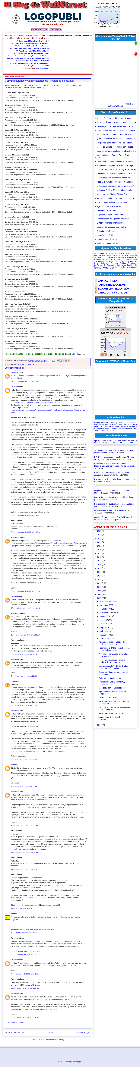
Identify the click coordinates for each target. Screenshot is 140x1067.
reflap (13, 681)
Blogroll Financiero (101, 423)
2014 (99, 572)
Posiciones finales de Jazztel (111, 713)
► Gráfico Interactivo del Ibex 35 (108, 243)
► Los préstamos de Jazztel (106, 239)
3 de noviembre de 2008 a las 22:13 (25, 955)
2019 (99, 553)
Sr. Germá (129, 261)
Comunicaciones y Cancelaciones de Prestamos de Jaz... (114, 708)
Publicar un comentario (17, 1023)
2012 (99, 579)
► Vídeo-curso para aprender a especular (112, 178)
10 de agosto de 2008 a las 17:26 (24, 933)
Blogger (78, 1062)
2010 (99, 587)
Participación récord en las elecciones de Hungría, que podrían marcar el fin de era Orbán (114, 465)
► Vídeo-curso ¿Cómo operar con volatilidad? (114, 186)
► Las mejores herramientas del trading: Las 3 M (115, 151)
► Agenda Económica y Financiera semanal (113, 118)
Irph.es (97, 441)
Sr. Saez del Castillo (124, 265)
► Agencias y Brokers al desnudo (108, 206)
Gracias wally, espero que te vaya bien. (111, 510)
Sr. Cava (97, 257)
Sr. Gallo (109, 261)
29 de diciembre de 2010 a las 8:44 (25, 988)
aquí (63, 85)
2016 (99, 564)
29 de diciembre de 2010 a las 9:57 (25, 1018)
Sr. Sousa (104, 267)
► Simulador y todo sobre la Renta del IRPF (113, 134)
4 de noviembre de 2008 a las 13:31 (25, 974)
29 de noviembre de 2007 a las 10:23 (25, 532)
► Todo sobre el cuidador (105, 210)
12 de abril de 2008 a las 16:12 (23, 908)
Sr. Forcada (100, 261)
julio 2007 (104, 620)
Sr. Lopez (114, 263)
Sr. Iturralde (105, 263)
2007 (99, 598)
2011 (99, 583)
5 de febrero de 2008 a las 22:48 (24, 676)
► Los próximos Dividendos (106, 235)
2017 (99, 561)
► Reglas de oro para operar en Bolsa (110, 215)
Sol (12, 914)
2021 (99, 546)
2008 (99, 594)
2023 (99, 538)
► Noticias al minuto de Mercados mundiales (113, 182)
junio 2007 (104, 624)
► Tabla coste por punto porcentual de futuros (114, 161)
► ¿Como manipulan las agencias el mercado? (114, 139)
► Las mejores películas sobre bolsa (110, 227)
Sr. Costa (119, 257)
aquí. (74, 354)
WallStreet (15, 387)
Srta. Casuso (132, 267)
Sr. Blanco (115, 254)
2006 (99, 725)
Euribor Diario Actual (104, 27)
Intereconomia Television (109, 697)
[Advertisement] (70, 54)
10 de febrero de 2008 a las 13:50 (24, 825)
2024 (99, 535)
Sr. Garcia (119, 261)
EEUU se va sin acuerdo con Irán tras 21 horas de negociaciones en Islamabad (114, 458)
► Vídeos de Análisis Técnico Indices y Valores (114, 190)
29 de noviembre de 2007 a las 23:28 (25, 591)
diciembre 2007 (106, 601)
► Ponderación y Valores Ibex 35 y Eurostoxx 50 (115, 169)
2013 (99, 576)
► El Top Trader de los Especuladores (110, 202)
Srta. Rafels (109, 269)
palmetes (15, 596)
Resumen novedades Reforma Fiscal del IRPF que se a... (112, 661)
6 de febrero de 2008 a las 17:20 (24, 705)
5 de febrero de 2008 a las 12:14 (24, 654)
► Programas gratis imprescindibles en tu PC (113, 143)
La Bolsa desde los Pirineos (121, 428)
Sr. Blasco (127, 254)
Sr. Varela (113, 267)
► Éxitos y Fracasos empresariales (109, 223)
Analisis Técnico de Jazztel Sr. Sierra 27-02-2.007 (112, 643)
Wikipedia (106, 443)
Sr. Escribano (115, 259)
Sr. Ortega (131, 263)
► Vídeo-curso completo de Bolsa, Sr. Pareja (113, 165)
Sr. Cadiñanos (108, 255)
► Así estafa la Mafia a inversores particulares (114, 198)
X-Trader (113, 430)
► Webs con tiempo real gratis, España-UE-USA (115, 122)
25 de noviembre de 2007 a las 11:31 (25, 515)
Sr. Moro (123, 263)
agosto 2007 (105, 616)
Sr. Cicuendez (108, 257)
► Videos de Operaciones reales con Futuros (113, 147)
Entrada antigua (83, 1032)
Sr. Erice (105, 259)
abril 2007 (104, 631)
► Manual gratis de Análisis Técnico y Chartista (114, 130)
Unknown (15, 372)
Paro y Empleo (108, 441)
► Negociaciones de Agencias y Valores (111, 219)
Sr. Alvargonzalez (101, 254)
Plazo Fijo (104, 430)
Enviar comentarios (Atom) (53, 1040)
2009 (99, 591)
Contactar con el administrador (112, 688)
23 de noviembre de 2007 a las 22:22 (25, 382)
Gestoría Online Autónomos (122, 443)
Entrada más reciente (15, 1032)
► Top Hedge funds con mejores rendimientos (114, 126)
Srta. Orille (99, 269)
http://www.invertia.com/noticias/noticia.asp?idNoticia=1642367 (36, 402)
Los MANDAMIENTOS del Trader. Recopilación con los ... (113, 667)
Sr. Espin (125, 259)
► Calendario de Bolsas (104, 231)
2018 (99, 557)
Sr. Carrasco (131, 255)
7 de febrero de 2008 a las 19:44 (24, 786)
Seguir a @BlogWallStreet (120, 105)
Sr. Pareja (98, 265)
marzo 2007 (105, 635)
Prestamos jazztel (27, 364)
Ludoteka (97, 443)
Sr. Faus (133, 259)
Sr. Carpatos (120, 255)
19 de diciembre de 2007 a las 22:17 (25, 635)
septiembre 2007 (107, 612)
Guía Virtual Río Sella (126, 441)
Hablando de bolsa (101, 428)
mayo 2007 (104, 627)
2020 (99, 550)
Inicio (50, 1032)
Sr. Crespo (129, 257)
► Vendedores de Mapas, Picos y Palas (111, 194)
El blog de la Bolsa (111, 426)
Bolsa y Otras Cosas (119, 423)
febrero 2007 (105, 639)
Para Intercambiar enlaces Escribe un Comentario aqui (32, 929)
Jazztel (16, 364)
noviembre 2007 (106, 605)
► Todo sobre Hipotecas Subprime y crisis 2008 (114, 174)
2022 (99, 542)
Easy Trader (117, 424)
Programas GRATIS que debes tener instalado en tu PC (114, 649)
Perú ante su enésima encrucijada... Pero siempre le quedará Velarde (111, 474)
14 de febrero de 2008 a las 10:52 (24, 869)
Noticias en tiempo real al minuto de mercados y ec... (114, 655)
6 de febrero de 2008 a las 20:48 (24, 759)
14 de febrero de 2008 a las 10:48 (24, 852)
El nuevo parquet (128, 426)
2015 (99, 568)
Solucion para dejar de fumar (111, 678)
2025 (99, 531)
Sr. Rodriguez (109, 265)
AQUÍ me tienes (42, 68)
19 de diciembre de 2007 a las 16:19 (25, 608)
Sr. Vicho (121, 267)
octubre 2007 (105, 609)
